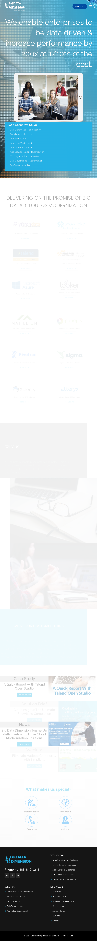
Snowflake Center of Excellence (65, 860)
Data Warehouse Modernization (25, 134)
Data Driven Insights (15, 906)
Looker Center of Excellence (64, 879)
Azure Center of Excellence (64, 870)
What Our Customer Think (63, 901)
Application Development (17, 911)
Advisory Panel (59, 911)
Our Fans (56, 916)
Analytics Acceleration (16, 896)
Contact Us (79, 6)
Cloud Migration (13, 901)
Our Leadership (59, 906)
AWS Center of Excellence (63, 875)
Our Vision (57, 892)
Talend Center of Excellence (64, 865)
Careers (56, 921)
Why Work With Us (60, 896)
